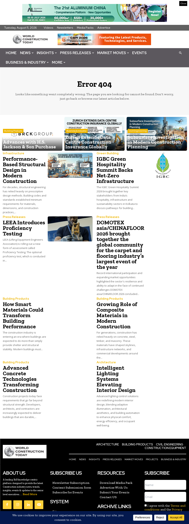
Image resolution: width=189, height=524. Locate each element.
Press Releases (77, 53)
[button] (180, 52)
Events (139, 53)
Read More (30, 463)
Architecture (105, 341)
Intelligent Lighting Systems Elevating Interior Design (117, 353)
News (27, 53)
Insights (47, 53)
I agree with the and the (164, 478)
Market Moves (113, 53)
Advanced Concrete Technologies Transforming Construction (24, 353)
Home (11, 53)
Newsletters (65, 27)
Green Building (106, 153)
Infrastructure (12, 153)
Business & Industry (27, 62)
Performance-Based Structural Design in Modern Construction (24, 166)
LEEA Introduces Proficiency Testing (24, 215)
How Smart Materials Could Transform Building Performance (21, 296)
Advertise (103, 27)
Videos (48, 27)
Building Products (14, 281)
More (58, 62)
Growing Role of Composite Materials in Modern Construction (114, 296)
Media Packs (85, 27)
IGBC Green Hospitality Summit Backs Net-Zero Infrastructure (118, 166)
